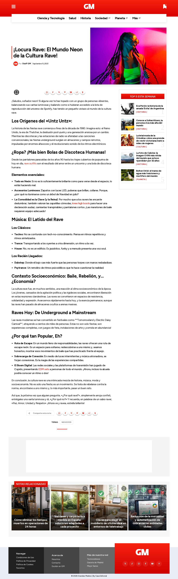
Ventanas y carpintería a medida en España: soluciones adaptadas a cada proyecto (69, 521)
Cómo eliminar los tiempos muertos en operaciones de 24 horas (31, 523)
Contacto (56, 563)
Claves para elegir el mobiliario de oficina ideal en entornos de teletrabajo (108, 523)
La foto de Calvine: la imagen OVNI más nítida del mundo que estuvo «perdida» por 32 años (148, 156)
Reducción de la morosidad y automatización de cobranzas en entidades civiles (147, 521)
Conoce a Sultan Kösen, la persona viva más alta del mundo (149, 123)
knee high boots (81, 203)
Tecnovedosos (93, 559)
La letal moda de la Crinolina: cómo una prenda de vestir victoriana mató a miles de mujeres (150, 139)
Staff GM (26, 63)
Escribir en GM (58, 566)
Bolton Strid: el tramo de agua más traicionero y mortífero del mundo (148, 173)
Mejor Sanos (92, 566)
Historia (141, 112)
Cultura (141, 147)
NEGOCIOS (66, 422)
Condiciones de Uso (25, 557)
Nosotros (56, 559)
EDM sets (43, 369)
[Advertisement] (89, 456)
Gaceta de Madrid (95, 562)
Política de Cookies (24, 564)
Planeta (141, 179)
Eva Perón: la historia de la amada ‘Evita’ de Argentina (150, 107)
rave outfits (30, 163)
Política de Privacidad (25, 561)
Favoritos (20, 568)
